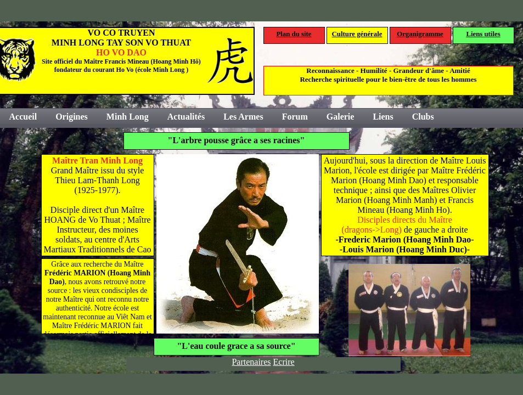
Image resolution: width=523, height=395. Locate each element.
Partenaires (251, 361)
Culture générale (357, 34)
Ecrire (284, 361)
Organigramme (420, 34)
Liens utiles (483, 34)
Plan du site (294, 34)
